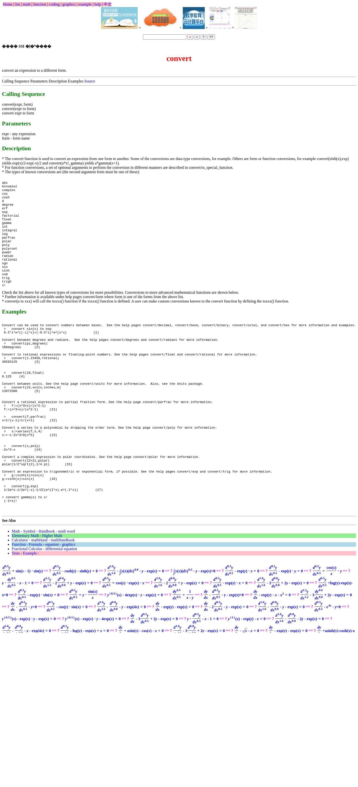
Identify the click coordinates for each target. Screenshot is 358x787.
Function (19, 604)
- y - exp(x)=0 (223, 654)
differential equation (61, 608)
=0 (194, 630)
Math (16, 590)
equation (52, 604)
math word (66, 590)
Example (30, 612)
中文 (108, 4)
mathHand (39, 599)
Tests (16, 612)
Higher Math (52, 595)
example (85, 4)
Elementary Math (25, 595)
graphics (69, 4)
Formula (35, 604)
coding (54, 4)
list (17, 4)
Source (89, 81)
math (27, 4)
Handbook (47, 590)
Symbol (29, 590)
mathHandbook (63, 599)
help (97, 4)
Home (7, 4)
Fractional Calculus (27, 608)
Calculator (20, 599)
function (39, 4)
